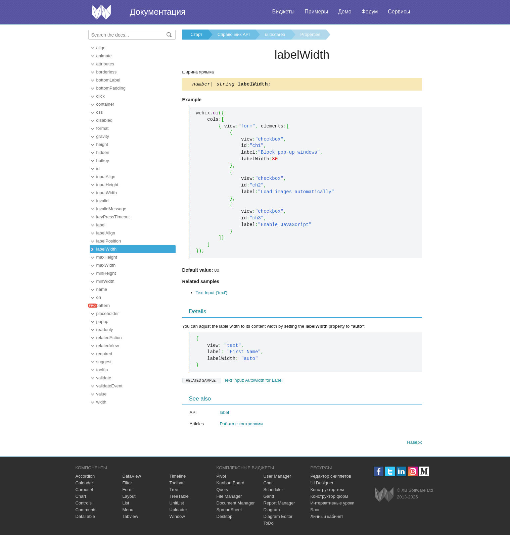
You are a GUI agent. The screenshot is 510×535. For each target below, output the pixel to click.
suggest (104, 361)
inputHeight (107, 184)
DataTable (85, 517)
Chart (81, 497)
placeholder (107, 313)
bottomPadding (111, 88)
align (100, 47)
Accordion (85, 477)
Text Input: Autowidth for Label (232, 381)
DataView (132, 477)
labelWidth (106, 249)
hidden (102, 152)
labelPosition (108, 241)
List (126, 503)
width (101, 402)
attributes (105, 63)
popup (102, 321)
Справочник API (234, 34)
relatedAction (109, 337)
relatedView (107, 345)
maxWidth (106, 265)
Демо (345, 11)
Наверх (414, 443)
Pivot (221, 477)
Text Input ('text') (212, 293)
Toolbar (177, 483)
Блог (315, 510)
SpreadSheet (229, 510)
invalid (102, 200)
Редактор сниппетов (331, 477)
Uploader (178, 510)
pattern (103, 305)
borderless (106, 71)
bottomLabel (108, 80)
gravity (102, 136)
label (100, 224)
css (99, 112)
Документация (158, 11)
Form (128, 490)
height (102, 144)
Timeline (178, 477)
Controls (84, 503)
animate (104, 55)
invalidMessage (111, 208)
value (101, 393)
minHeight (106, 273)
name (101, 289)
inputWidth (106, 192)
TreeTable (179, 497)
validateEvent (109, 385)
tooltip (102, 369)
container (105, 104)
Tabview (130, 517)
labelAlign (105, 232)
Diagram (272, 510)
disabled (104, 120)
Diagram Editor (278, 517)
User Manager (277, 477)
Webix (384, 495)
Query (222, 490)
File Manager (229, 497)
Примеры (316, 11)
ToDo (269, 524)
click (100, 96)
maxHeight (106, 257)
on (98, 297)
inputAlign (105, 176)
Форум (370, 11)
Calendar (84, 483)
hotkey (102, 160)
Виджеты (283, 11)
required (104, 353)
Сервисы (399, 11)
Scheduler (273, 490)
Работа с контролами (241, 424)
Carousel (84, 490)
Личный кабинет (327, 517)
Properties (310, 34)
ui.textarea (275, 34)
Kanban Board (230, 483)
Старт (196, 34)
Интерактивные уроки (333, 503)
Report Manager (279, 503)
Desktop (225, 517)
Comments (86, 510)
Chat (268, 483)
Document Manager (236, 503)
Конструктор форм (329, 497)
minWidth (105, 281)
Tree (174, 490)
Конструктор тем (327, 490)
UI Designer (322, 483)
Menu (128, 510)
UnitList (177, 503)
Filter (127, 483)
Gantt (269, 497)
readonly (104, 329)
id (98, 168)
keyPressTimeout (113, 216)
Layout (129, 497)
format (102, 128)
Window (177, 517)
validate (103, 377)
